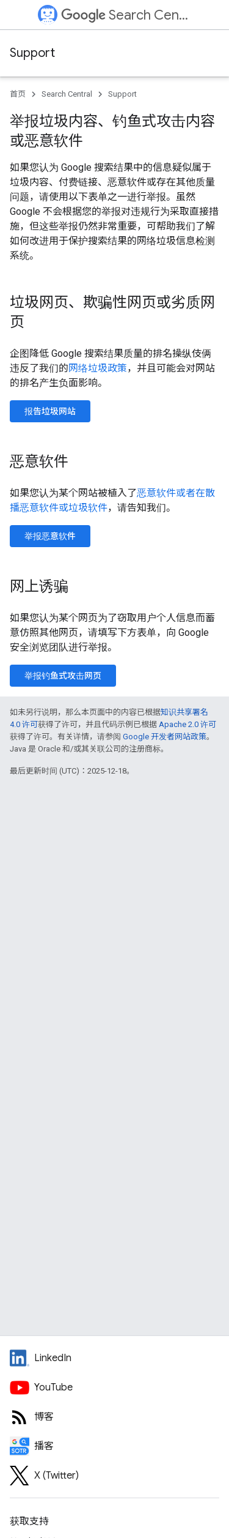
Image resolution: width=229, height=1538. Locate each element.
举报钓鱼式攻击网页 (62, 675)
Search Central (125, 15)
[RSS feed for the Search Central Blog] (114, 1417)
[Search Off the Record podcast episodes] (114, 1446)
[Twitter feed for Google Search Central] (114, 1475)
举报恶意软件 (50, 536)
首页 (18, 94)
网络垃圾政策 (97, 368)
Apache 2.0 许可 (187, 724)
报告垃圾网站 (50, 411)
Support (32, 53)
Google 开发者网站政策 (164, 736)
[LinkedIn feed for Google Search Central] (114, 1358)
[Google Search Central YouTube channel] (114, 1387)
